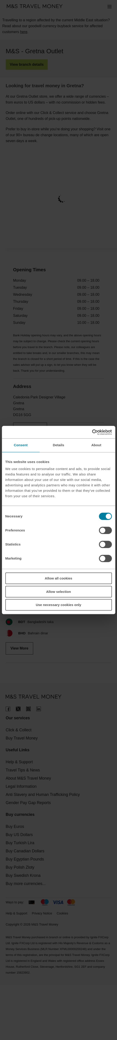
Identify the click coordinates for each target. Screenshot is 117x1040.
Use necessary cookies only (58, 605)
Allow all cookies (58, 578)
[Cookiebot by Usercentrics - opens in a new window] (92, 432)
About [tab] (96, 445)
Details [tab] (58, 445)
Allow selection (58, 592)
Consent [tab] (21, 445)
